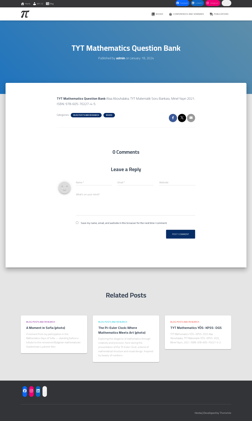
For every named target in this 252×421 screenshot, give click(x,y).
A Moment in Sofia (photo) (45, 328)
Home (25, 3)
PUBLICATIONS (219, 14)
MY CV (38, 3)
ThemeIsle (225, 412)
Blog (50, 3)
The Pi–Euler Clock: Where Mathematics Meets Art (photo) (121, 330)
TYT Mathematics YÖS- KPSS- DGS (196, 328)
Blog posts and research (86, 115)
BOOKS (157, 14)
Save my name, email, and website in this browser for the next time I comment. (124, 223)
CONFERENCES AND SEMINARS (186, 14)
